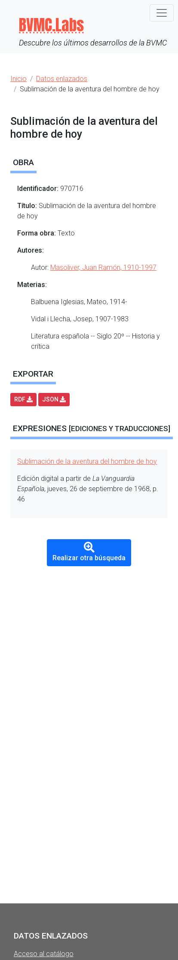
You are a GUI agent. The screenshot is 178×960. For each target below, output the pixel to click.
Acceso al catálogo (44, 954)
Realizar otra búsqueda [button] (89, 552)
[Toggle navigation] (162, 12)
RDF (23, 399)
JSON (54, 399)
